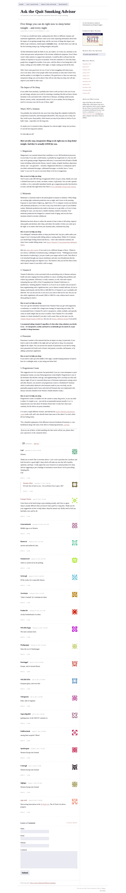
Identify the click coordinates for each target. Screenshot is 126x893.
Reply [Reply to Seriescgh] (23, 585)
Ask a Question (32, 4)
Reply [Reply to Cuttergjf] (23, 775)
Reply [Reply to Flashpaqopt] (23, 654)
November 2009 (87, 90)
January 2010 (86, 84)
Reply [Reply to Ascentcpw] (23, 602)
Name (22, 828)
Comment (24, 850)
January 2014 (86, 72)
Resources (63, 4)
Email (22, 836)
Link (28, 478)
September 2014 (87, 64)
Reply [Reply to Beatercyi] (23, 551)
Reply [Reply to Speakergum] (23, 758)
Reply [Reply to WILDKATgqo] (23, 637)
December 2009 (87, 87)
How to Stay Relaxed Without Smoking (43, 883)
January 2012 (86, 75)
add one (36, 443)
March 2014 (86, 67)
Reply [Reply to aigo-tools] (23, 812)
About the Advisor (48, 4)
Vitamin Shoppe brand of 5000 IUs (32, 319)
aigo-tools (24, 800)
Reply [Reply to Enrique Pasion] (23, 516)
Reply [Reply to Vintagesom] (23, 706)
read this (66, 425)
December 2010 (87, 81)
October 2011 (86, 78)
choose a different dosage (60, 319)
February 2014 (86, 70)
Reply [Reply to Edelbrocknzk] (23, 740)
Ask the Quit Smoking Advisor (48, 11)
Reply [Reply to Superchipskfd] (23, 723)
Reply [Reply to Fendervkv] (23, 620)
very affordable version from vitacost (64, 187)
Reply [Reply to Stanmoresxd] (23, 568)
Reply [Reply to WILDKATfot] (23, 689)
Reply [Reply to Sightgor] (23, 792)
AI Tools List (45, 804)
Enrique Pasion (26, 499)
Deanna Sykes (28, 483)
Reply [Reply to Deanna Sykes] (25, 491)
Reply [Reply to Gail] (23, 478)
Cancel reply (72, 822)
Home (21, 4)
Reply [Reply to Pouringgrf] (23, 671)
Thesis (103, 888)
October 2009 (86, 93)
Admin (103, 890)
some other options (32, 250)
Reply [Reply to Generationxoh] (23, 533)
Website (23, 843)
